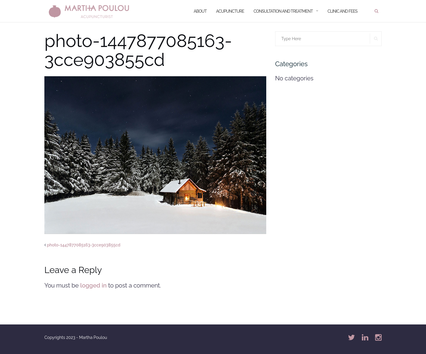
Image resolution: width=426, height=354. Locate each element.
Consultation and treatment (283, 11)
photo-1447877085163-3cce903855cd (83, 245)
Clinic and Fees (342, 11)
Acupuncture (230, 11)
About (200, 11)
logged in (93, 285)
